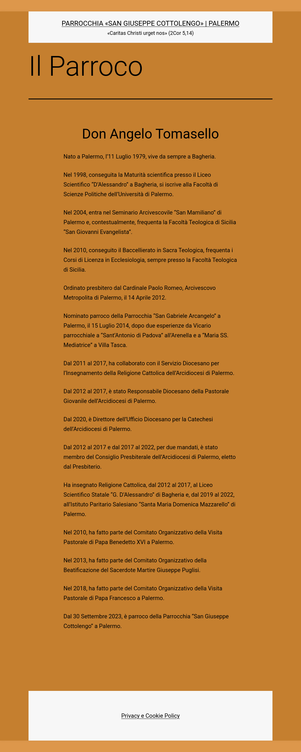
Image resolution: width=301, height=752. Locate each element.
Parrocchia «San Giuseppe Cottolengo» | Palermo (150, 23)
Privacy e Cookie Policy (150, 715)
